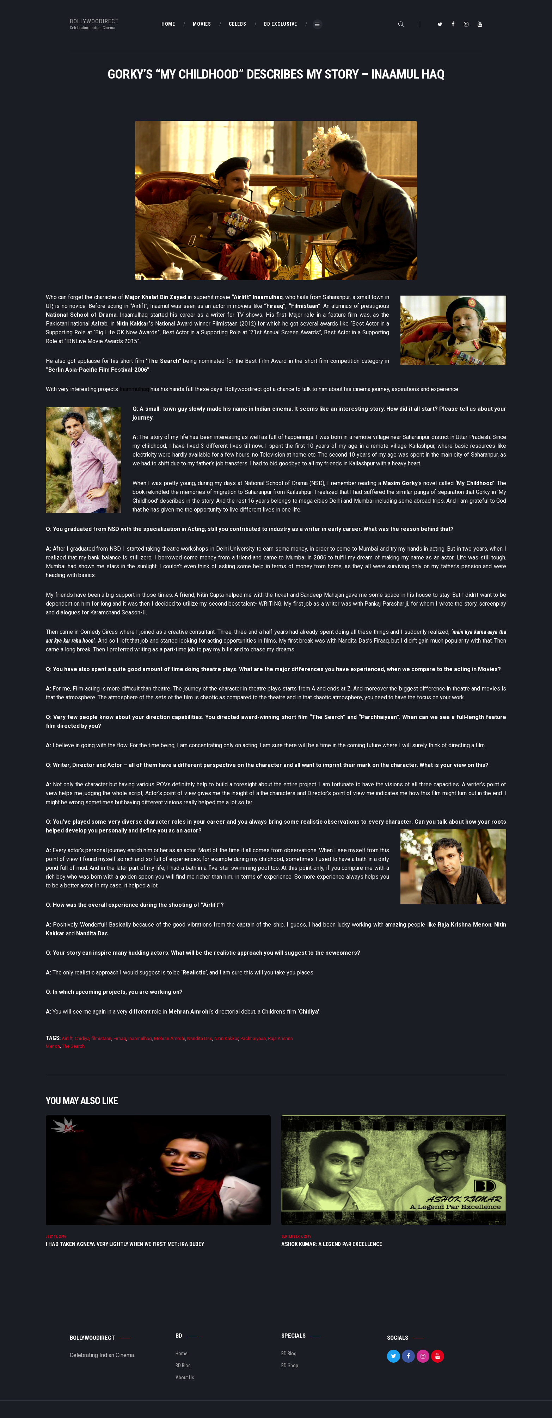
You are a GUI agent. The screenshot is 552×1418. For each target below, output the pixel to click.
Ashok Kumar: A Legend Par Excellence (331, 1247)
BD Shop (289, 1368)
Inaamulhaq (140, 1038)
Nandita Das (199, 1038)
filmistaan (101, 1038)
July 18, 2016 (56, 1239)
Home (182, 1357)
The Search (73, 1046)
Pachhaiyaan (253, 1038)
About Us (185, 1380)
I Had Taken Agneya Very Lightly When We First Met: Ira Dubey (125, 1247)
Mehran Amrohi (169, 1038)
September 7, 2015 (296, 1239)
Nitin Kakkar (226, 1038)
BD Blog (183, 1368)
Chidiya (82, 1038)
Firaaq (120, 1038)
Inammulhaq (134, 389)
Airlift (67, 1038)
